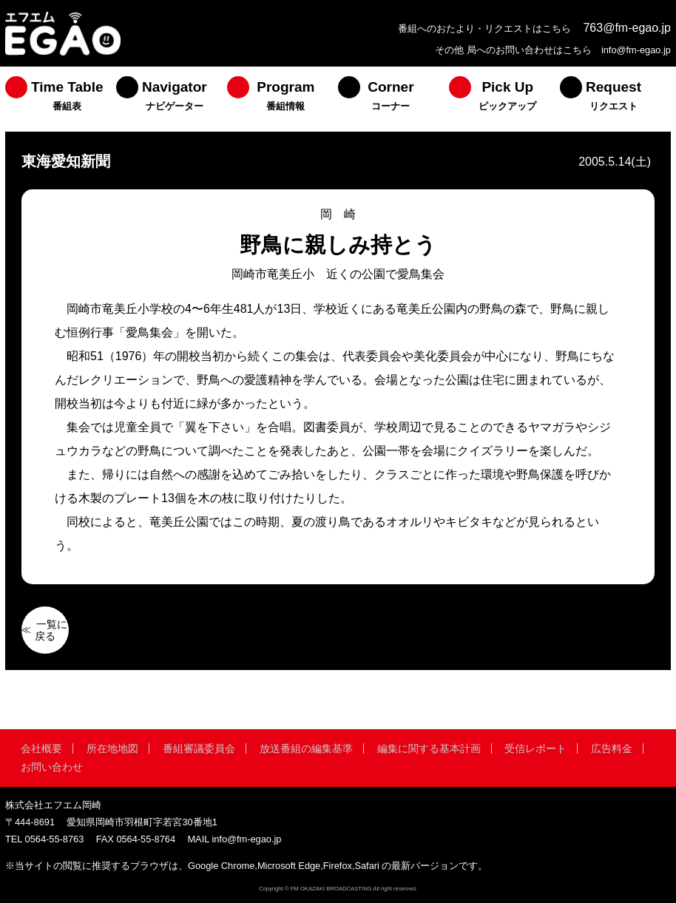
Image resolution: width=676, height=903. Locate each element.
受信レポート (535, 748)
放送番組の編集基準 (306, 748)
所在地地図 (112, 748)
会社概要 (41, 748)
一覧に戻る (51, 630)
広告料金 (611, 748)
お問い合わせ (52, 767)
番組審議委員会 (199, 748)
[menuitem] (60, 99)
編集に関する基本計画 (429, 748)
